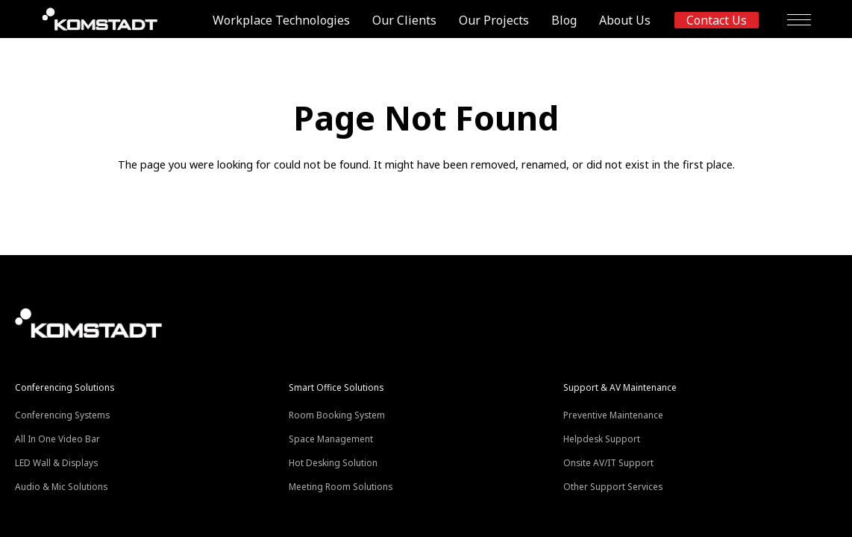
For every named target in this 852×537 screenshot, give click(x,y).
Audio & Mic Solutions (61, 486)
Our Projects (494, 20)
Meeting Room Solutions (340, 486)
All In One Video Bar (57, 439)
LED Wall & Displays (56, 462)
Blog (564, 20)
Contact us (716, 20)
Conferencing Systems (62, 415)
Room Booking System (337, 415)
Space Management (331, 439)
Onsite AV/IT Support (608, 462)
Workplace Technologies (281, 20)
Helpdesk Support (601, 439)
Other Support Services (613, 486)
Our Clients (404, 20)
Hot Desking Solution (333, 462)
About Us (625, 20)
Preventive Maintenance (613, 415)
